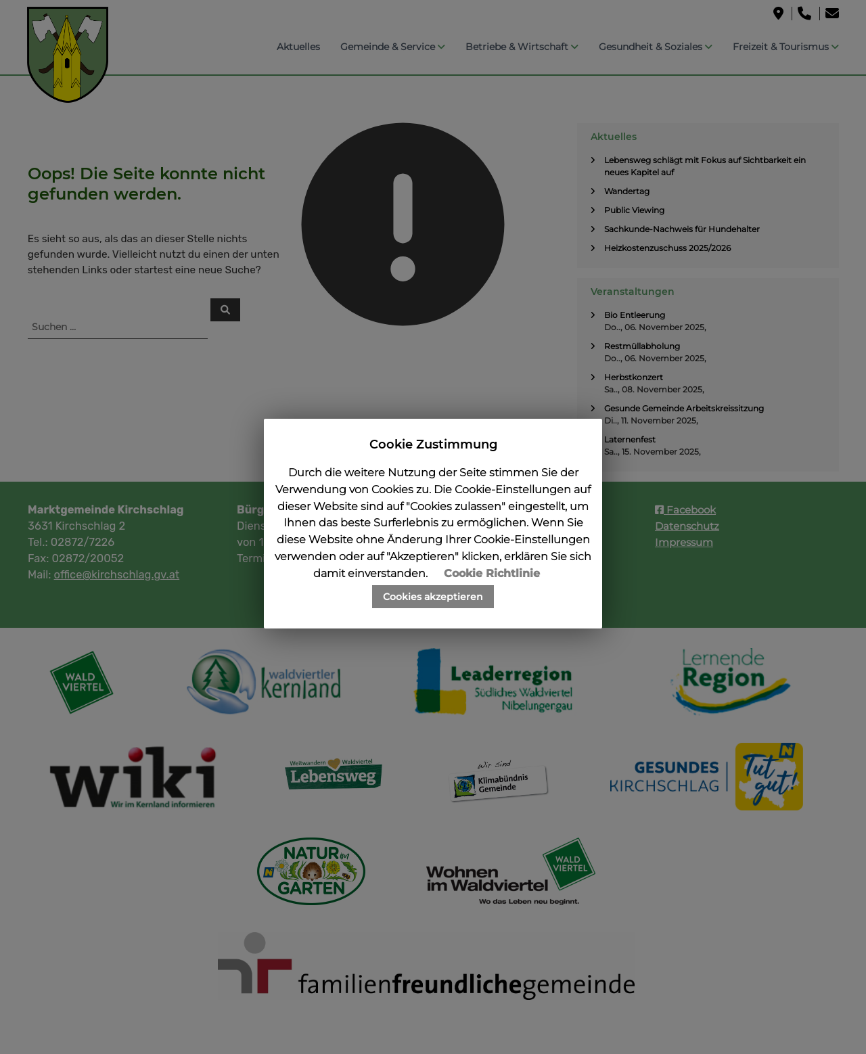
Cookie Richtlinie (492, 573)
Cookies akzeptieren (433, 597)
